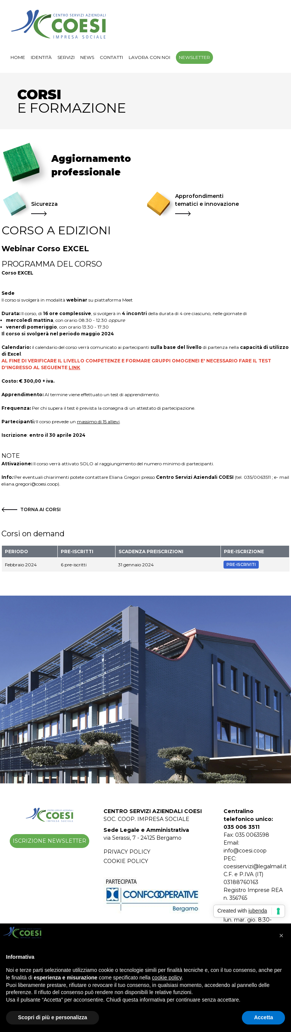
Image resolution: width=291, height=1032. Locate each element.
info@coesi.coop (245, 850)
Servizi (66, 57)
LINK (74, 367)
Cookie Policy (126, 861)
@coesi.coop (44, 484)
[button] (281, 935)
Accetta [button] (263, 1017)
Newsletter (194, 57)
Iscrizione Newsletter (49, 840)
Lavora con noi (149, 57)
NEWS (87, 57)
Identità (41, 57)
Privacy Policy (127, 851)
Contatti (111, 57)
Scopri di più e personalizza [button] (52, 1017)
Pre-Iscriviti (241, 564)
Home (17, 57)
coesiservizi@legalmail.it (255, 866)
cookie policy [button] (167, 978)
